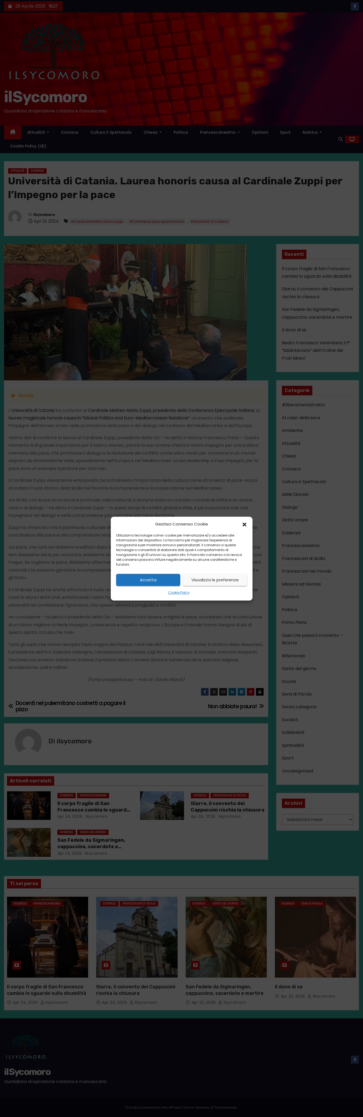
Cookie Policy (179, 592)
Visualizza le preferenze (215, 580)
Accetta (148, 580)
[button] (244, 524)
